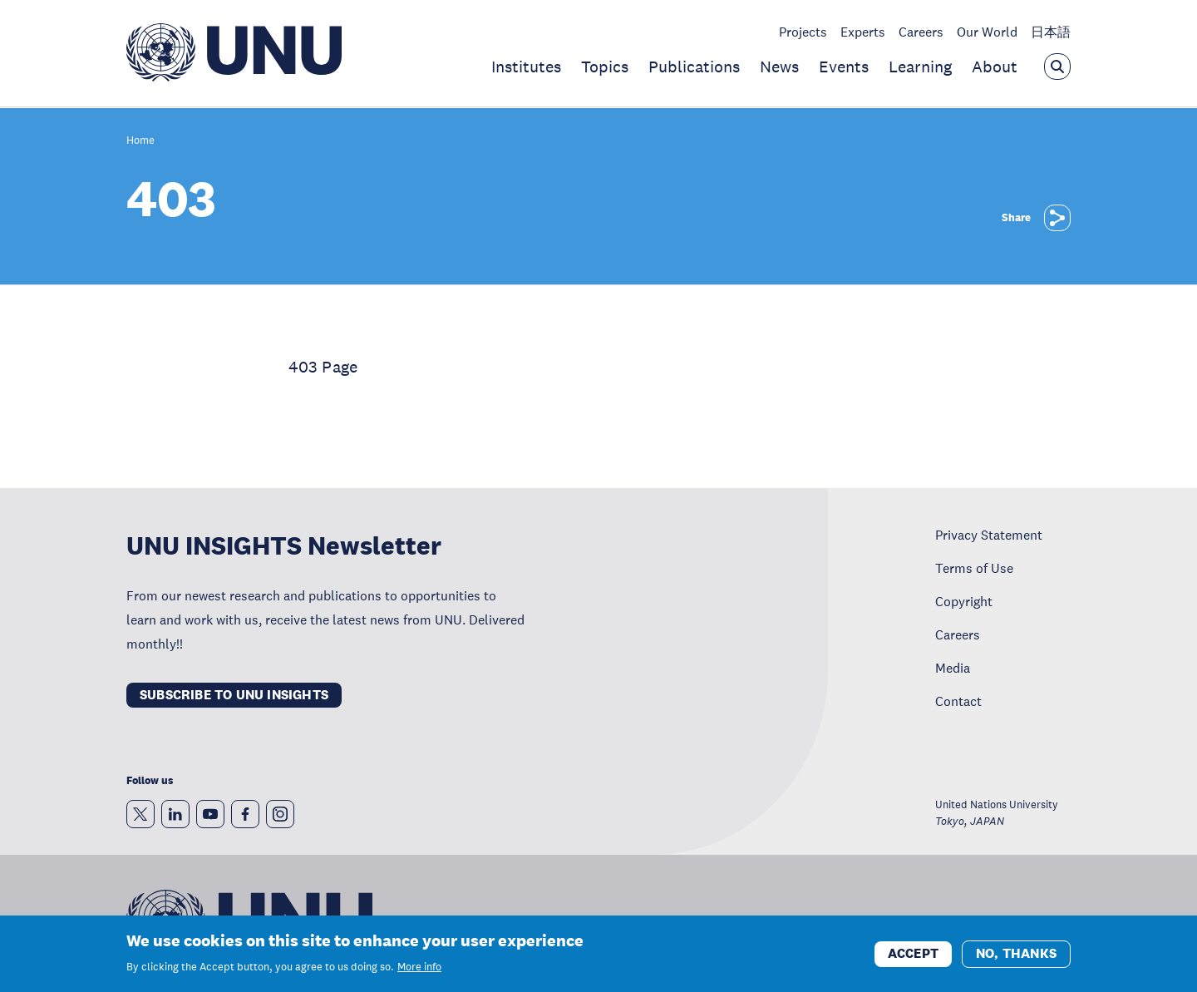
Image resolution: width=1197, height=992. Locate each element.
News (779, 66)
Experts (862, 31)
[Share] (1057, 218)
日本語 (1051, 31)
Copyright (964, 601)
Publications (694, 66)
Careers (921, 31)
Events (844, 66)
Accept (913, 959)
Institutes (526, 66)
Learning (920, 66)
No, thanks (1016, 959)
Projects (803, 31)
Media (952, 667)
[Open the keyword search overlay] (1057, 66)
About (994, 66)
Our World (987, 31)
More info (419, 973)
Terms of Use (974, 568)
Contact (958, 701)
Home (140, 141)
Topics (604, 66)
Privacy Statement (988, 534)
